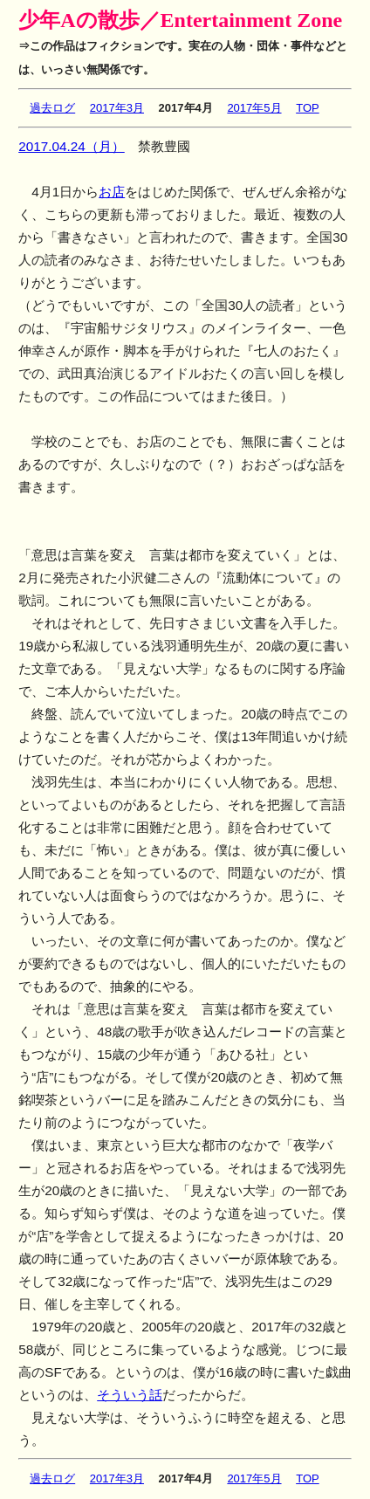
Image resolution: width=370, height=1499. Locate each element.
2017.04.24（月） (71, 146)
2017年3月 (117, 107)
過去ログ (52, 107)
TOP (307, 107)
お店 (112, 191)
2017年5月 (254, 107)
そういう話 (129, 1394)
